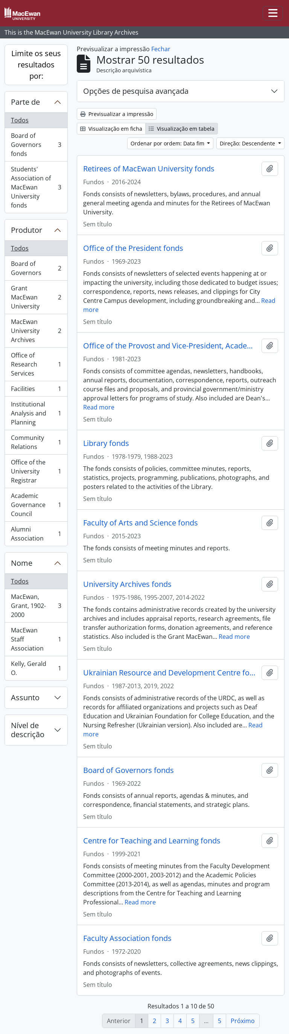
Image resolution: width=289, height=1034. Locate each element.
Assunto (25, 697)
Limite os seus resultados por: (36, 64)
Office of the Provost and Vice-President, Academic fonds (171, 345)
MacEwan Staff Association (36, 639)
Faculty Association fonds (127, 938)
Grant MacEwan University (36, 297)
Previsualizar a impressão (116, 114)
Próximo (243, 1021)
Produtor (26, 230)
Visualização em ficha (111, 128)
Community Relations (36, 442)
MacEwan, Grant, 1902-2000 (36, 606)
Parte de (25, 102)
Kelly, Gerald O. (36, 668)
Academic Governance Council (36, 505)
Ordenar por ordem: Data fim (168, 143)
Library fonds (106, 443)
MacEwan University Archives (36, 331)
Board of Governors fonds (36, 144)
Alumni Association (36, 533)
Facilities (36, 390)
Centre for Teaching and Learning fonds (152, 840)
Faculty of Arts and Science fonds (140, 522)
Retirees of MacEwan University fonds (148, 168)
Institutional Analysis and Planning (36, 413)
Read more (98, 407)
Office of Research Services (36, 364)
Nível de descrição (27, 729)
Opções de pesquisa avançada (136, 91)
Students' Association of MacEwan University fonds (36, 187)
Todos (20, 120)
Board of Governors (36, 268)
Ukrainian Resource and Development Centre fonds (171, 672)
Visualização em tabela (181, 128)
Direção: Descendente (248, 143)
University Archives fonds (127, 584)
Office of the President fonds (133, 248)
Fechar (160, 49)
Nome (21, 563)
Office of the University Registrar (36, 471)
